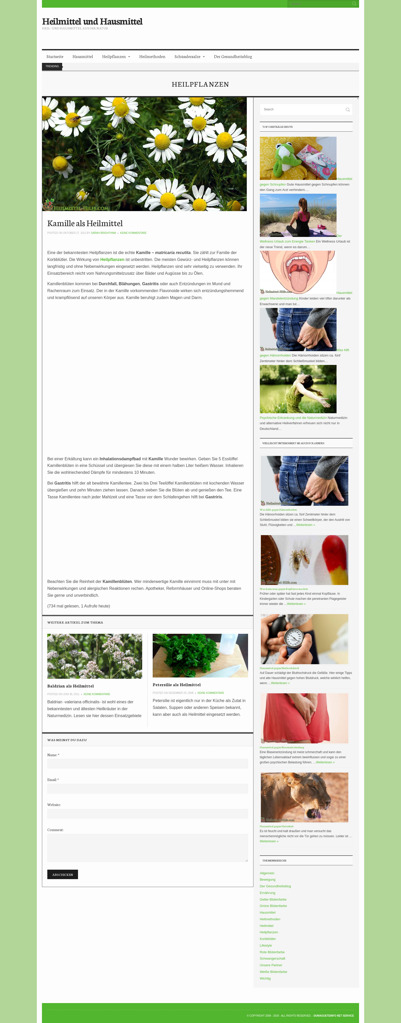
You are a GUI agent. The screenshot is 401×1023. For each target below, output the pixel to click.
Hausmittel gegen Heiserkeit (277, 826)
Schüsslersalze (188, 56)
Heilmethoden (152, 56)
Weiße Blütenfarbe (273, 972)
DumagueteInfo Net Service (334, 1015)
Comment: (55, 829)
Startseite (55, 56)
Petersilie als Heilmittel (177, 684)
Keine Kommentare (133, 233)
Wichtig (265, 978)
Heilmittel (266, 926)
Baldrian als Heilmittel (70, 685)
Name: (53, 754)
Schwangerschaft (272, 958)
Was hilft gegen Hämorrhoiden (278, 509)
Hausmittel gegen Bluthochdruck (279, 668)
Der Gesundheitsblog (233, 56)
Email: (53, 779)
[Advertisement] (243, 24)
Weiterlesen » (305, 525)
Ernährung (267, 893)
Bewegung (267, 879)
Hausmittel (83, 56)
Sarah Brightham (103, 233)
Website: (54, 804)
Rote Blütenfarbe (272, 952)
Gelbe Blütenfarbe (273, 899)
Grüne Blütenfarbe (273, 906)
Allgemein (267, 873)
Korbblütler (268, 939)
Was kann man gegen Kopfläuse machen (284, 589)
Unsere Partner (271, 965)
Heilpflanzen (114, 56)
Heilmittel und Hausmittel (92, 20)
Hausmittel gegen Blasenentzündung (282, 747)
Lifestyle (266, 945)
